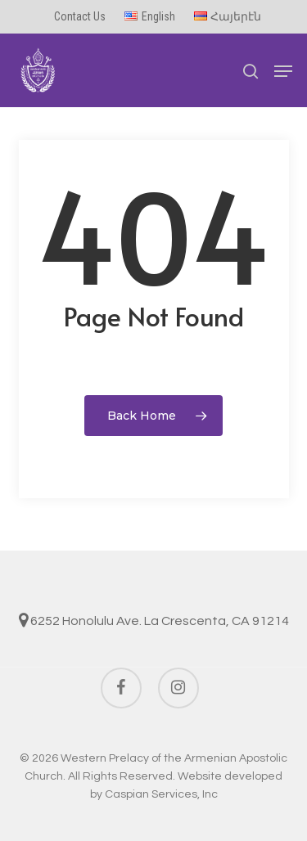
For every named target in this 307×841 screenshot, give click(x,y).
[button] (283, 71)
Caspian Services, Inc (161, 794)
